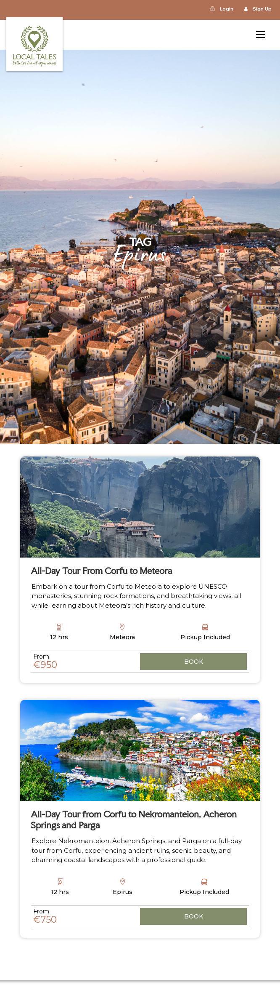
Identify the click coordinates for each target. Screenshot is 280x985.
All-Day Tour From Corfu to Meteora (101, 570)
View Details (193, 662)
